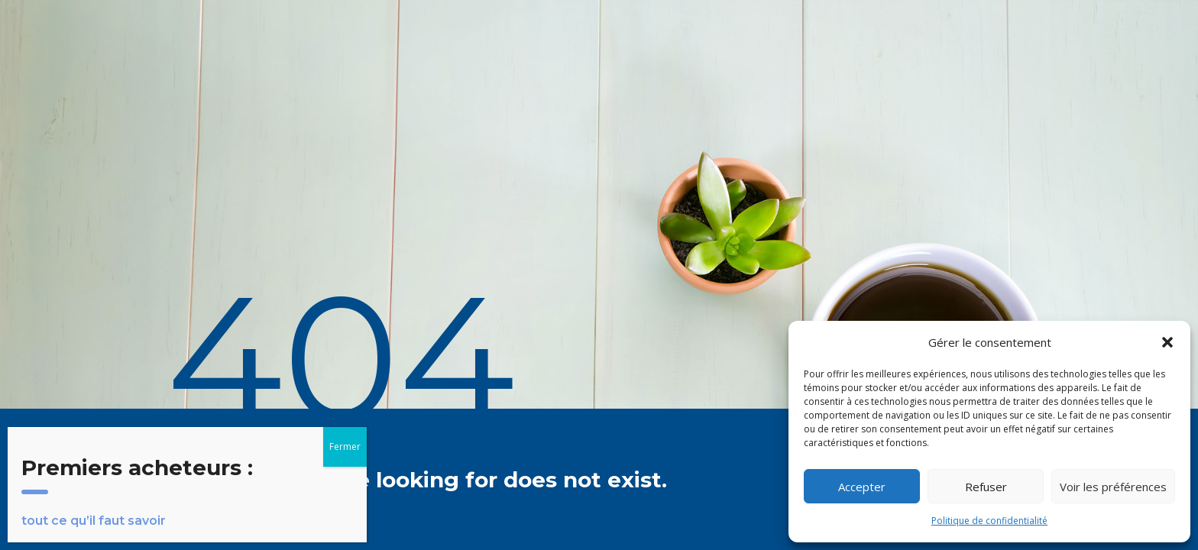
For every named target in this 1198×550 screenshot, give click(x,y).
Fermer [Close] (345, 446)
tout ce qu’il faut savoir (93, 520)
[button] (1167, 342)
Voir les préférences (1113, 486)
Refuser (986, 486)
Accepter (862, 486)
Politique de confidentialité (989, 520)
